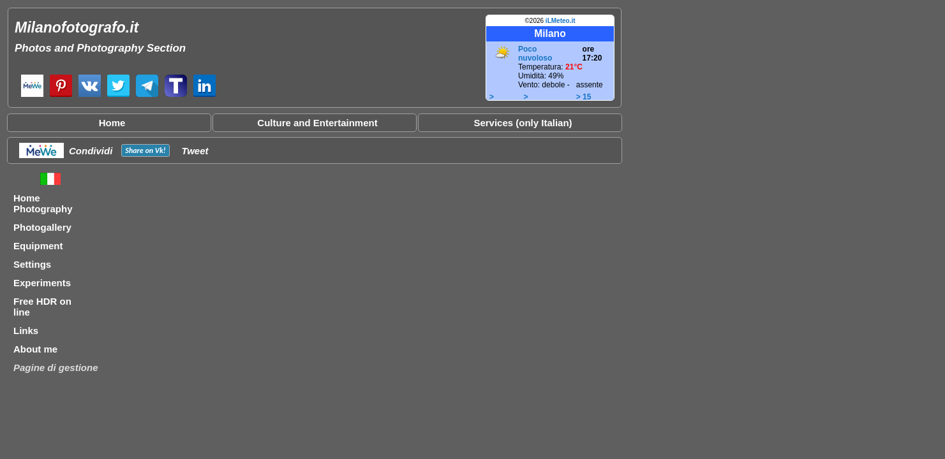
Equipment (38, 245)
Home (112, 122)
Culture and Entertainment (317, 122)
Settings (32, 264)
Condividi (90, 150)
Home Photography (43, 203)
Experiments (42, 282)
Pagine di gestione (55, 367)
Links (25, 330)
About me (35, 349)
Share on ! (145, 150)
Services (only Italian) (522, 122)
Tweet (195, 150)
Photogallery (42, 227)
